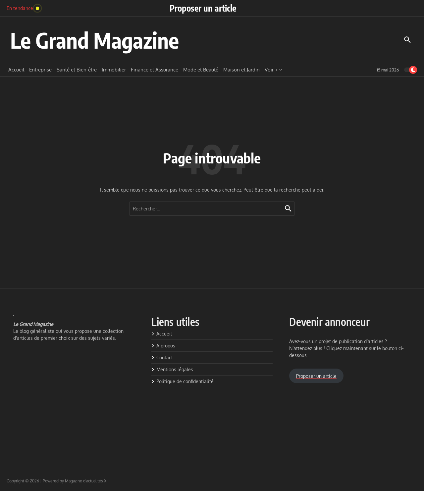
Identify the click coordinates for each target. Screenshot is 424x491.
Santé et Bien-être (77, 70)
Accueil (16, 70)
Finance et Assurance (154, 70)
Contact (162, 357)
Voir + (273, 70)
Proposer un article (203, 8)
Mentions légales (172, 369)
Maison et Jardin (241, 70)
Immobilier (114, 70)
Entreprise (40, 70)
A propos (163, 345)
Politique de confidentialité (182, 381)
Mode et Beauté (200, 70)
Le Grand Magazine (94, 39)
